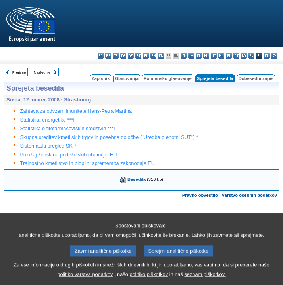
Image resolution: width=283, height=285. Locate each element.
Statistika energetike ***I (47, 120)
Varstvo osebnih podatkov (249, 195)
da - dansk (123, 56)
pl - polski (229, 56)
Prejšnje (19, 72)
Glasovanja (127, 78)
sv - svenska (274, 56)
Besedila (136, 179)
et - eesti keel (138, 56)
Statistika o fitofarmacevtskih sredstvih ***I (67, 128)
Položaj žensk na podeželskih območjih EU (68, 155)
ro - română (244, 56)
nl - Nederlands (221, 56)
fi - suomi (267, 56)
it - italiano (184, 56)
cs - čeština (116, 56)
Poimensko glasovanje (168, 78)
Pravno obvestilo (200, 195)
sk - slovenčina (251, 56)
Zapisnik (101, 78)
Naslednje (42, 72)
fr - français (161, 56)
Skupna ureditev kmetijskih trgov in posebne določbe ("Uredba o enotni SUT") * (109, 137)
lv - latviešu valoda (191, 56)
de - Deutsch (131, 56)
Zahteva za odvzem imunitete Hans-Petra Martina (76, 111)
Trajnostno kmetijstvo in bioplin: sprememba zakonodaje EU (87, 163)
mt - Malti (214, 56)
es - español (108, 56)
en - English (153, 56)
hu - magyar (206, 56)
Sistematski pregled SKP (48, 146)
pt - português (236, 56)
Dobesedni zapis (256, 78)
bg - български (101, 56)
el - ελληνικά (146, 56)
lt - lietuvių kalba (199, 56)
